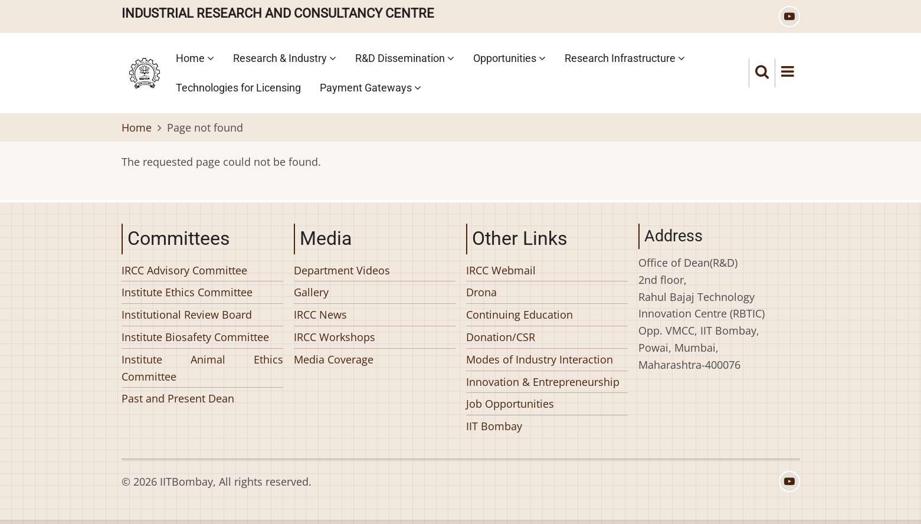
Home (195, 58)
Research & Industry (284, 58)
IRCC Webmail (501, 270)
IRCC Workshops (334, 337)
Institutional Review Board (187, 314)
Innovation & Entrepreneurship (543, 382)
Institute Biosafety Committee (195, 337)
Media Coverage (333, 359)
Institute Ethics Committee (187, 292)
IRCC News (320, 314)
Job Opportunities (510, 404)
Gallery (311, 292)
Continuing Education (519, 314)
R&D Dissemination (404, 58)
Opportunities (509, 58)
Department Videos (342, 270)
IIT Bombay (494, 426)
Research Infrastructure (625, 58)
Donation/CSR (500, 337)
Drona (481, 292)
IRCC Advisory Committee (184, 270)
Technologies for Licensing (238, 87)
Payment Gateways (370, 87)
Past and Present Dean (178, 398)
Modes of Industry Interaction (539, 359)
